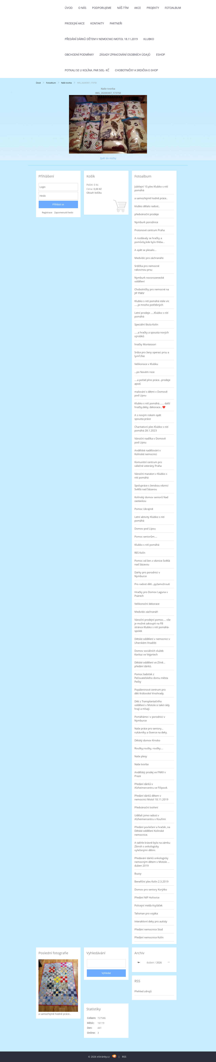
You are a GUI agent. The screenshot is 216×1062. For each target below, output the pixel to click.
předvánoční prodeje (146, 214)
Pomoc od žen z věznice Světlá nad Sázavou (152, 562)
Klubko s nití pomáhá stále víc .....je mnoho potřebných (151, 302)
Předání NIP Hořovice (146, 897)
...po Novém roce (144, 372)
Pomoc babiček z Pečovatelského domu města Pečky (151, 677)
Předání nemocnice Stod (148, 929)
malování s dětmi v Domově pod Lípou (150, 393)
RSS (124, 1056)
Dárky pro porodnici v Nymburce (147, 574)
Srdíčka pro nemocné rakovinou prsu (146, 267)
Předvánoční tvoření (146, 807)
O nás (82, 8)
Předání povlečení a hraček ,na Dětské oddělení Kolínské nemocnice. (152, 830)
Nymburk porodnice (146, 222)
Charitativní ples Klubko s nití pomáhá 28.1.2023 (151, 428)
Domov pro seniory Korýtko (150, 889)
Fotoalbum (173, 8)
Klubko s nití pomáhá (146, 544)
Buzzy (137, 873)
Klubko (148, 39)
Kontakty (97, 23)
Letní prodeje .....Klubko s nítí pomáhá (151, 314)
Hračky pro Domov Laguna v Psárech (151, 593)
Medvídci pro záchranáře (148, 258)
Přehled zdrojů (143, 991)
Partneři (116, 23)
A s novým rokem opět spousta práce (147, 416)
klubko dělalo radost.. (147, 206)
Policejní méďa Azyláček (148, 905)
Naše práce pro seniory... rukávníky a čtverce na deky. (150, 730)
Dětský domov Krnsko (147, 740)
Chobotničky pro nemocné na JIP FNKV (151, 291)
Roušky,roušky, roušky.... (148, 748)
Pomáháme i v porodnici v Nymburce (149, 718)
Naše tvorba (66, 82)
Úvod (69, 8)
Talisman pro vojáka (146, 913)
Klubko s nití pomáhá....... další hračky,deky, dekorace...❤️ (152, 405)
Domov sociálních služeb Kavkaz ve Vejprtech (148, 652)
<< (139, 962)
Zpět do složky (108, 158)
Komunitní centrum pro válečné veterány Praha (148, 463)
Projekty (153, 8)
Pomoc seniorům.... (145, 536)
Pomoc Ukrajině (143, 509)
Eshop (160, 55)
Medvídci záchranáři (146, 611)
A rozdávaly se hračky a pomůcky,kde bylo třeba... (149, 239)
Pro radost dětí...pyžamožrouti (152, 584)
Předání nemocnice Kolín (148, 937)
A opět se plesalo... (145, 250)
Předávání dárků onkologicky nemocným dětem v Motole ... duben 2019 (152, 861)
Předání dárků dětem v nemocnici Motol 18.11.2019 (101, 39)
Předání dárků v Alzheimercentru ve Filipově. (151, 785)
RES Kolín (139, 552)
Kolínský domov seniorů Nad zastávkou (151, 499)
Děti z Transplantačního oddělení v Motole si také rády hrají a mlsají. (152, 705)
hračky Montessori (145, 344)
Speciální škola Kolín (146, 324)
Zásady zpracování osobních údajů (125, 55)
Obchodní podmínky (79, 55)
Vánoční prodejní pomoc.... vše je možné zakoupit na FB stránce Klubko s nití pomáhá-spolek (152, 625)
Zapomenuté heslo (63, 212)
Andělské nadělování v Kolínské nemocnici (147, 452)
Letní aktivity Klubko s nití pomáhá (149, 518)
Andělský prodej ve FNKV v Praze (150, 774)
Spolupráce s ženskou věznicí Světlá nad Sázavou (151, 487)
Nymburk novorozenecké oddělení (149, 279)
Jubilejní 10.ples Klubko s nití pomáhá (151, 188)
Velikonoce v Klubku (146, 364)
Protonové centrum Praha (149, 230)
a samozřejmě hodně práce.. (151, 198)
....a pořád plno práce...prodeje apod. (152, 381)
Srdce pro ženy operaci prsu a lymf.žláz (151, 354)
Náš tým (123, 8)
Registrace (47, 212)
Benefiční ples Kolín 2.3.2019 (151, 881)
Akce (137, 8)
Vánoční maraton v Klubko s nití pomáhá (150, 475)
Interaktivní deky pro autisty (150, 921)
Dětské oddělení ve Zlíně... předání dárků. (149, 664)
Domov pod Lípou (145, 528)
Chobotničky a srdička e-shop (136, 70)
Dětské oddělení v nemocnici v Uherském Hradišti (152, 640)
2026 (159, 962)
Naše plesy (140, 756)
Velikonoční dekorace (146, 603)
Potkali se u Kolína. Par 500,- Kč (87, 70)
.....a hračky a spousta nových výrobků (151, 334)
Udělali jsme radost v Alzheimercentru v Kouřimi (150, 817)
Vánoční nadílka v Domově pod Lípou (150, 440)
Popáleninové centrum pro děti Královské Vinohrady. (150, 691)
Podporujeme (101, 8)
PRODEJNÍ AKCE (75, 23)
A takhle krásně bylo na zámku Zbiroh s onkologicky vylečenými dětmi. (152, 846)
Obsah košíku (94, 192)
